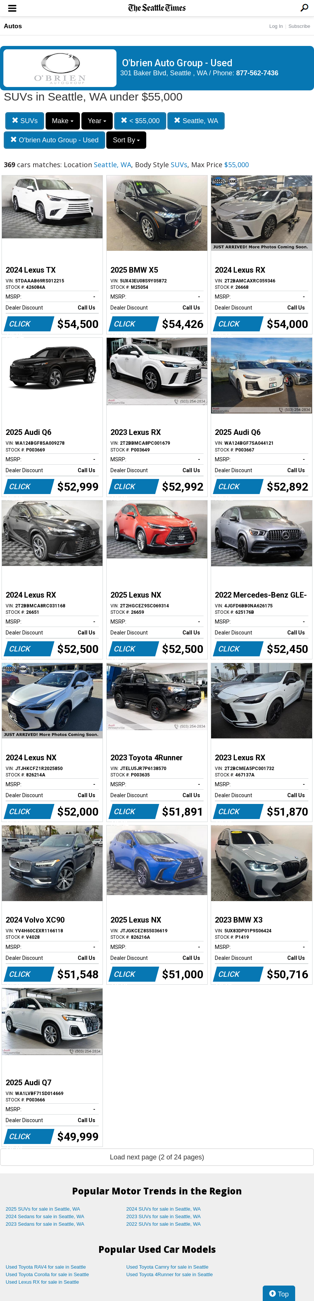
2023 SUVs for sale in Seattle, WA (163, 1216)
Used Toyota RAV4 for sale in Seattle (46, 1267)
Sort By (126, 140)
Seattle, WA (196, 121)
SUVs (25, 121)
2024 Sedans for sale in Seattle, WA (45, 1216)
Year (97, 121)
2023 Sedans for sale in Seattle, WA (45, 1224)
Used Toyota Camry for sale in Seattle (167, 1267)
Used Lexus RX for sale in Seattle (42, 1282)
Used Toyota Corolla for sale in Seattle (47, 1274)
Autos (13, 26)
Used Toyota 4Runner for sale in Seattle (169, 1274)
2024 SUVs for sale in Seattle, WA (163, 1209)
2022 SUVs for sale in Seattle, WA (163, 1224)
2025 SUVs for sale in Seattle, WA (43, 1209)
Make (63, 121)
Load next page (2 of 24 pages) (157, 1157)
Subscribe (299, 26)
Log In (276, 26)
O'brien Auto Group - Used (54, 140)
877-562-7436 (257, 73)
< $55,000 (140, 121)
